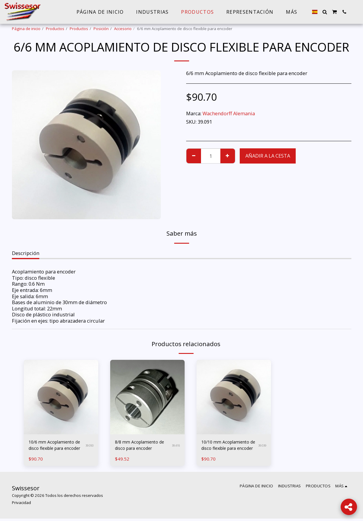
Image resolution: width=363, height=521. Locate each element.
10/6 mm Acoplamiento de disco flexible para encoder (55, 446)
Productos (55, 28)
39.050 (89, 446)
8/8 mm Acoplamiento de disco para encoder (140, 446)
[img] (61, 397)
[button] (324, 12)
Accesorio (123, 28)
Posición (101, 28)
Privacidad (21, 505)
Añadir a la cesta (267, 155)
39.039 (261, 446)
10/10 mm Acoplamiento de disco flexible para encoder (227, 446)
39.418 (175, 446)
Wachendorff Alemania (228, 113)
